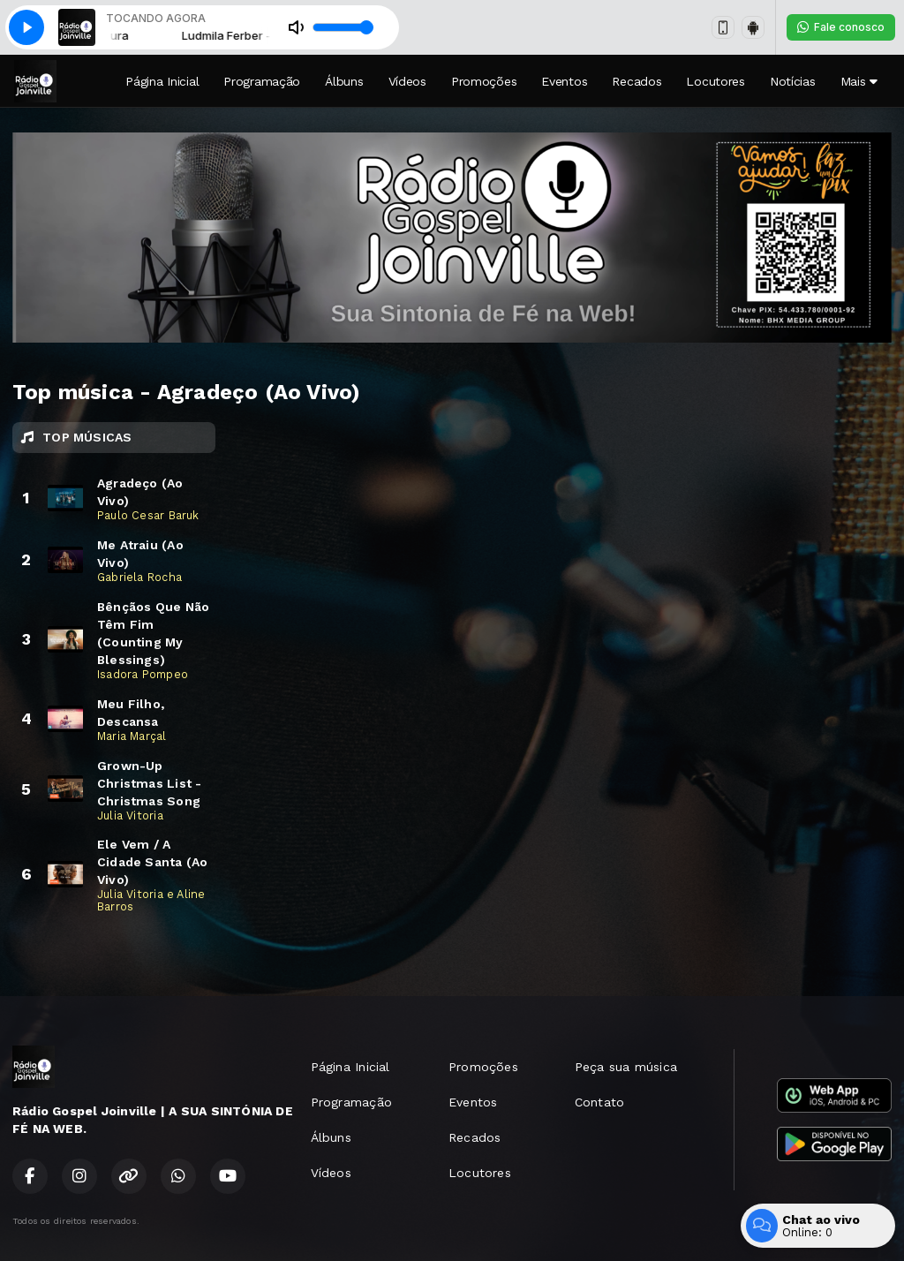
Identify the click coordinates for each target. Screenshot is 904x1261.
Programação (261, 81)
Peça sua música (626, 1067)
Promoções (483, 81)
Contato (599, 1102)
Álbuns (344, 81)
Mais (859, 81)
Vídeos (407, 81)
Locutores (715, 81)
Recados (636, 81)
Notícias (793, 81)
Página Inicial (162, 81)
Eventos (564, 81)
